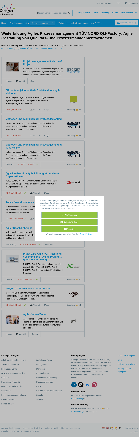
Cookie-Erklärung (86, 234)
